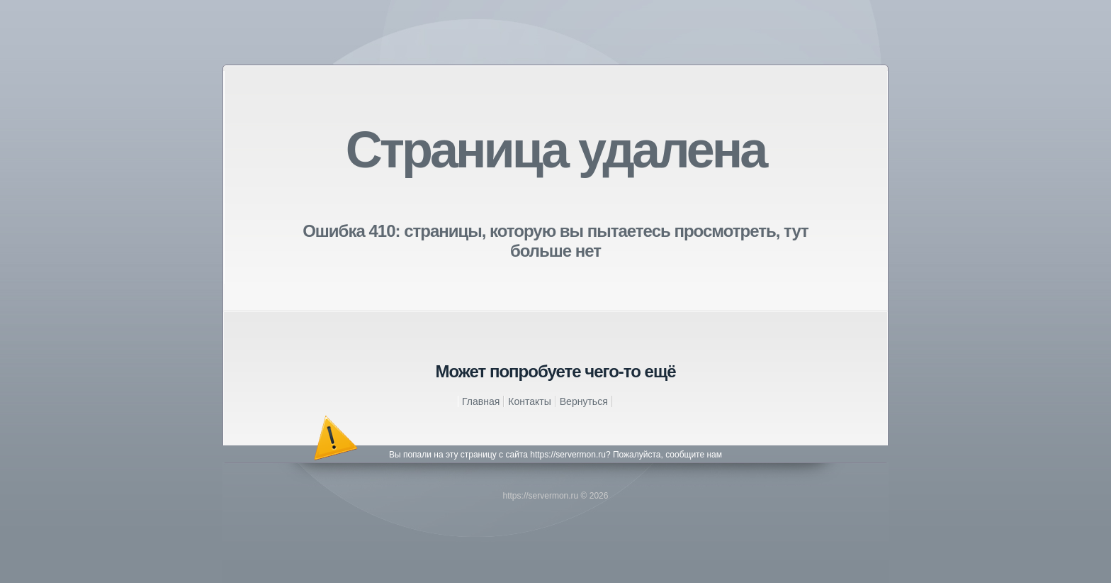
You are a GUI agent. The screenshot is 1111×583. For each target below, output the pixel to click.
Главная (481, 401)
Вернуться (584, 401)
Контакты (529, 401)
